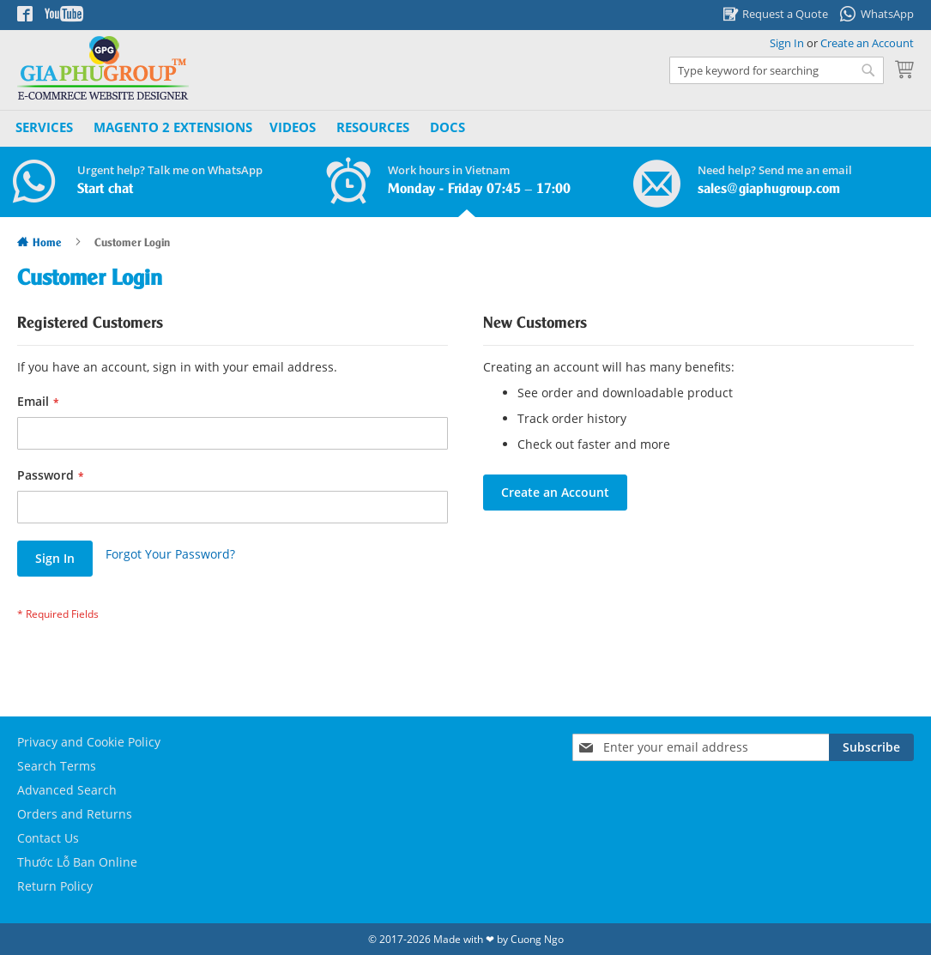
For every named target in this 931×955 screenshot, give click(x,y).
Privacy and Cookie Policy (88, 742)
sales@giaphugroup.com (769, 189)
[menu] (242, 128)
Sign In (787, 43)
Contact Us (48, 838)
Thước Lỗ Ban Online (77, 862)
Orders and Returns (74, 814)
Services (44, 127)
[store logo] (103, 68)
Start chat (105, 189)
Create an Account (867, 43)
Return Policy (55, 886)
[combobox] (776, 70)
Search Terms (56, 766)
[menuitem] (173, 127)
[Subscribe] (871, 747)
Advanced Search (67, 790)
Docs (447, 127)
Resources (372, 127)
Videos (292, 127)
